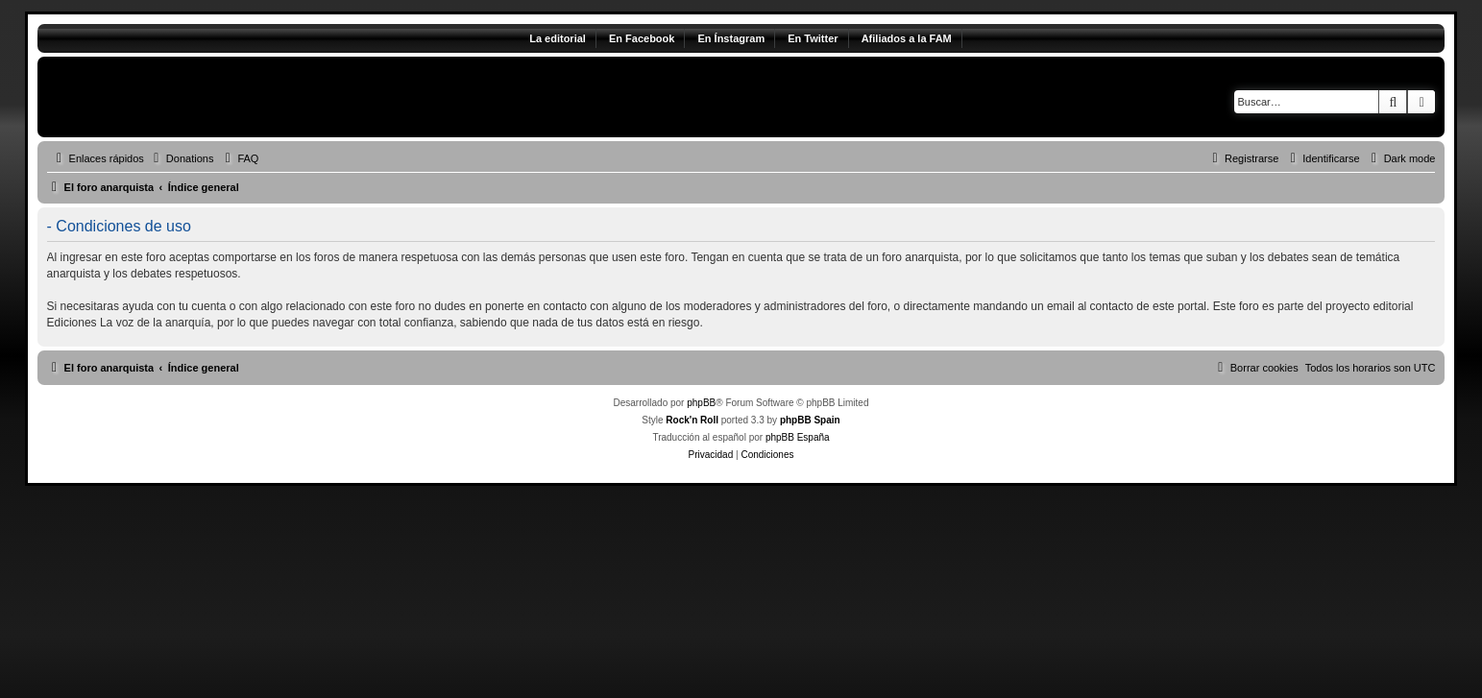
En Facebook (641, 38)
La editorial (557, 38)
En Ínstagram (731, 38)
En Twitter (813, 38)
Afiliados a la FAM (907, 38)
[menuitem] (181, 158)
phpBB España (797, 437)
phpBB (701, 402)
